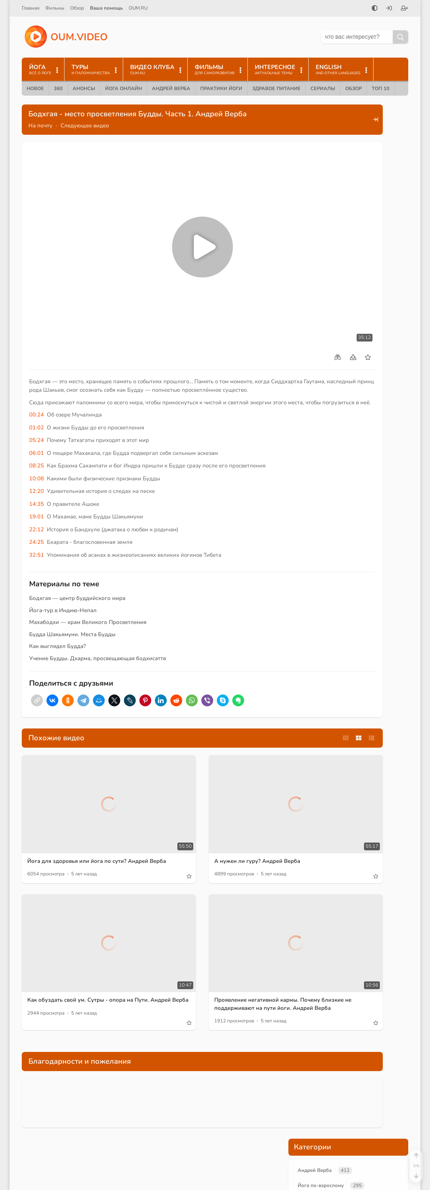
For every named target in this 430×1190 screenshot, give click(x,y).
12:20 (36, 450)
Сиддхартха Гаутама (375, 275)
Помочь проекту (307, 1097)
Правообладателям (311, 1153)
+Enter (389, 529)
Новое (35, 88)
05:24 (36, 399)
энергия (376, 311)
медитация (171, 1181)
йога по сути (313, 311)
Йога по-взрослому (323, 151)
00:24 (36, 373)
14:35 (36, 463)
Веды (247, 1110)
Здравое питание (276, 88)
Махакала (352, 346)
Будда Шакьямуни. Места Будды (72, 593)
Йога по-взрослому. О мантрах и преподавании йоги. (95, 1135)
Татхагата (310, 322)
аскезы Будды (315, 346)
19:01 (36, 475)
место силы (385, 299)
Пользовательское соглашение (328, 1140)
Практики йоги (221, 88)
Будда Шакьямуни (372, 263)
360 (58, 88)
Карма (166, 1145)
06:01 (36, 412)
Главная (30, 8)
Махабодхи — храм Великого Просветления (87, 581)
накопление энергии (355, 322)
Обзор (77, 8)
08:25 (36, 424)
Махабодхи (312, 334)
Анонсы (84, 88)
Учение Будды (317, 198)
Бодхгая (309, 263)
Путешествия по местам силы (336, 213)
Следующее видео (84, 125)
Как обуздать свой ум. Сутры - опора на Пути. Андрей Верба (76, 911)
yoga (226, 1110)
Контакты (298, 1122)
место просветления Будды (331, 299)
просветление (315, 287)
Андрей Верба (171, 88)
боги (219, 1181)
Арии (199, 1181)
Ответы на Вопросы (204, 1145)
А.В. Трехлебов (175, 1110)
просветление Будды (365, 287)
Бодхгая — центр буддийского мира (77, 557)
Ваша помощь (106, 8)
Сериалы (323, 88)
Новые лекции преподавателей (339, 167)
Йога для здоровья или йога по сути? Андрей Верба (77, 796)
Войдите (305, 396)
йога (206, 1110)
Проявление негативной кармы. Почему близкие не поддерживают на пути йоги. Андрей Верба (217, 915)
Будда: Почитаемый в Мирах (100, 1098)
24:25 (36, 501)
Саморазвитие (175, 1134)
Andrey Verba (173, 1122)
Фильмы (54, 8)
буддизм (347, 311)
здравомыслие (232, 1169)
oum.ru (208, 1098)
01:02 (36, 386)
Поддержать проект (348, 471)
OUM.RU (138, 8)
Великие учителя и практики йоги (342, 182)
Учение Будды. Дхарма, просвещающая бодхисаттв (97, 617)
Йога (258, 1098)
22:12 (36, 488)
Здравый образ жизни (226, 1134)
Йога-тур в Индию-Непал (63, 569)
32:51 (36, 514)
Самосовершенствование (187, 1157)
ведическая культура (183, 1169)
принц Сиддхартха (321, 275)
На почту (40, 125)
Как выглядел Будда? (57, 605)
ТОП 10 (380, 88)
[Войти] (389, 9)
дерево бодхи (351, 334)
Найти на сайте (305, 1109)
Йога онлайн (123, 88)
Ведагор (234, 1098)
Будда (335, 263)
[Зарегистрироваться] (404, 9)
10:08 (36, 437)
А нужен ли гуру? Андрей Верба (213, 792)
